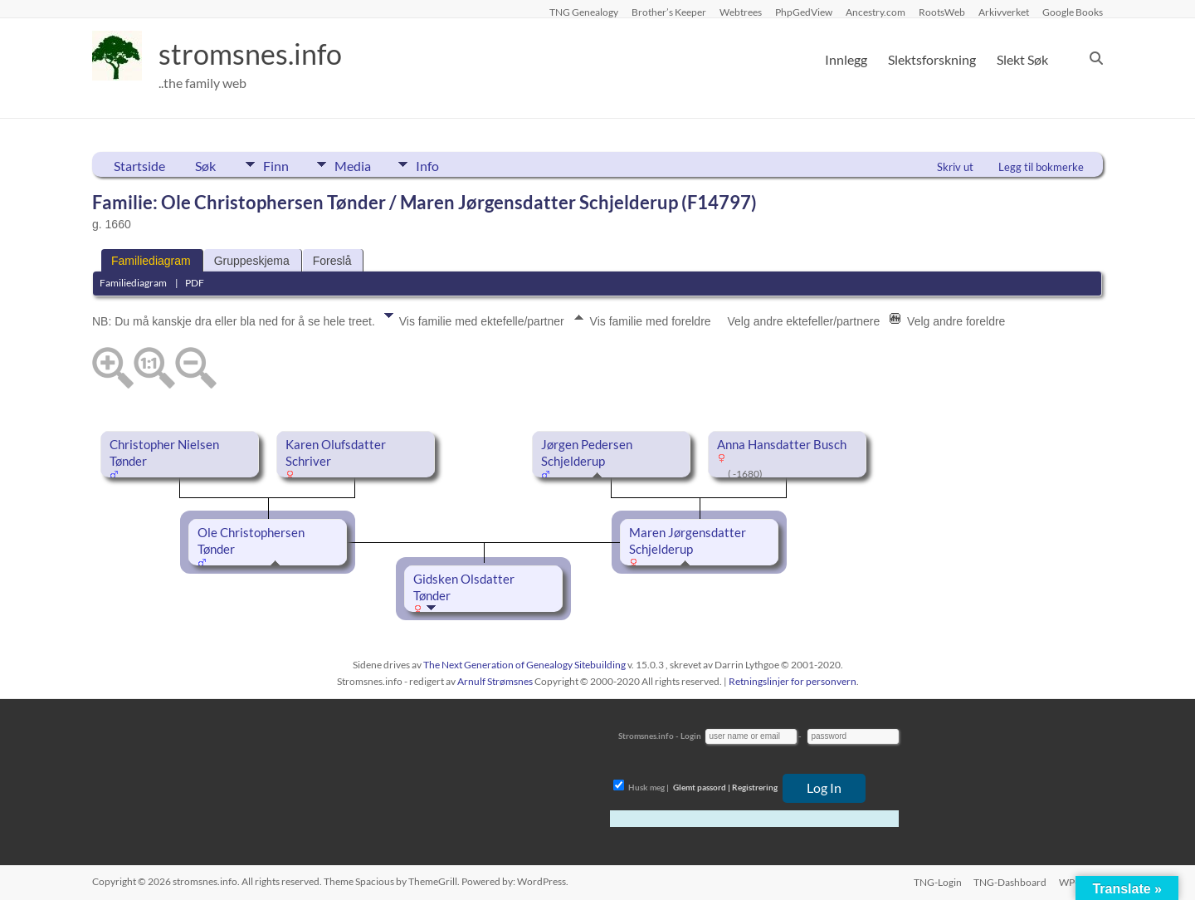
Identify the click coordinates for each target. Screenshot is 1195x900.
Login (690, 736)
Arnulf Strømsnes (495, 681)
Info (436, 164)
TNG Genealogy (583, 11)
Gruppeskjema (252, 260)
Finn (276, 164)
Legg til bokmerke (1041, 167)
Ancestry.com (875, 11)
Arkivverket (1003, 11)
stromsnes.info (256, 54)
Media (357, 164)
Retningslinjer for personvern (792, 681)
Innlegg (846, 59)
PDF (194, 282)
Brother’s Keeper (669, 11)
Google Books (1072, 11)
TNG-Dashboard (1009, 881)
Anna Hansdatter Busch (781, 445)
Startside (139, 166)
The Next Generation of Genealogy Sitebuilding (524, 664)
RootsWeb (942, 11)
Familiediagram (151, 260)
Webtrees (740, 11)
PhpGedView (803, 11)
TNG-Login (936, 881)
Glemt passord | (701, 787)
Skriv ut (955, 167)
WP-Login (1081, 881)
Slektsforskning (932, 59)
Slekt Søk (1022, 59)
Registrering (754, 787)
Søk (205, 166)
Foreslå (332, 260)
